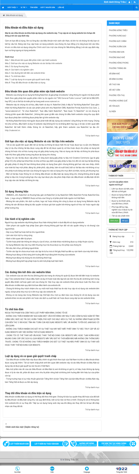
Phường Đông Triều (118, 30)
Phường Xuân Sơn (117, 46)
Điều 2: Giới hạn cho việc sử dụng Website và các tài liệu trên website (33, 63)
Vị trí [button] (24, 8)
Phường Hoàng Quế (118, 101)
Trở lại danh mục (92, 136)
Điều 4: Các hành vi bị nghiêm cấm (19, 70)
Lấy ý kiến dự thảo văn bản (47, 444)
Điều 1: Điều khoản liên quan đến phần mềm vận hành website (31, 60)
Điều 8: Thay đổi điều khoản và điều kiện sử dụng (25, 83)
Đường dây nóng (85, 444)
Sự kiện (112, 111)
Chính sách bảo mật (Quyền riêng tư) (22, 427)
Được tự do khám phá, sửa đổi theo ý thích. (119, 202)
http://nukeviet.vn (12, 130)
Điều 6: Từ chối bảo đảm (15, 76)
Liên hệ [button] (61, 7)
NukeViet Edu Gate (89, 108)
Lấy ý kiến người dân (19, 444)
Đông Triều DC (71, 459)
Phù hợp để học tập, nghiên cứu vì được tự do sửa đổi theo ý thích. (121, 210)
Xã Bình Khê (114, 74)
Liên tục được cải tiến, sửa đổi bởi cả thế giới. (121, 190)
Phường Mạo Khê (117, 57)
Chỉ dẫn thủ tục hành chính (115, 444)
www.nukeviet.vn (52, 101)
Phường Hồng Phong (119, 63)
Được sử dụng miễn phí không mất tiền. (120, 196)
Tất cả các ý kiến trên (119, 216)
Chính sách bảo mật (45, 47)
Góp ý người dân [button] (47, 7)
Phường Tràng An (117, 68)
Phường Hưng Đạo (117, 36)
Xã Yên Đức (114, 106)
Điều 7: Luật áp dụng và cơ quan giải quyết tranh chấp (27, 79)
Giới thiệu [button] (12, 8)
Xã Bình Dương (116, 79)
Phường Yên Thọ (117, 95)
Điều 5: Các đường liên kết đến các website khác (25, 73)
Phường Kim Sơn (116, 52)
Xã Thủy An (114, 84)
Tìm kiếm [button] (34, 7)
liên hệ (75, 41)
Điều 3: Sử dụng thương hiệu (17, 66)
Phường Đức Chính (117, 41)
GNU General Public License (69, 98)
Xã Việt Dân (114, 90)
